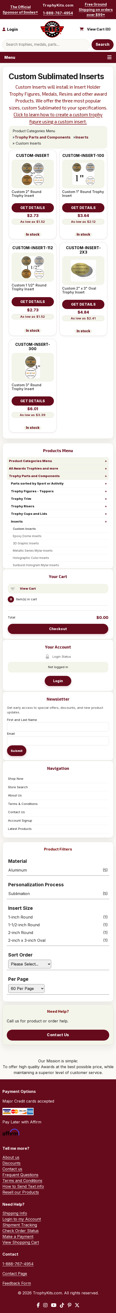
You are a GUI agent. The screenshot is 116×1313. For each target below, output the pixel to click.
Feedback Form (16, 1283)
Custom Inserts (24, 529)
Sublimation (58, 893)
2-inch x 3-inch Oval (58, 940)
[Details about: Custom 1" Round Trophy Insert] (83, 207)
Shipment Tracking (19, 1224)
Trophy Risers (22, 506)
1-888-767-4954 (58, 13)
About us (10, 1157)
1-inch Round (58, 917)
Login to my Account (21, 1219)
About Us (15, 795)
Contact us (12, 1168)
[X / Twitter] (77, 1305)
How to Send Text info (23, 1186)
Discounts (11, 1163)
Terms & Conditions (23, 804)
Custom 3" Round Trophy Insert (26, 387)
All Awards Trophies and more (33, 468)
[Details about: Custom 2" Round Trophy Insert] (33, 207)
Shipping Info (14, 1213)
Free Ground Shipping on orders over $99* (96, 9)
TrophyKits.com (58, 5)
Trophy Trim (21, 499)
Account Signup (20, 820)
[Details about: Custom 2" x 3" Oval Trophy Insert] (83, 304)
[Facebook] (38, 1305)
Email (11, 733)
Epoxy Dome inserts (27, 536)
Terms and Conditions (22, 1180)
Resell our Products (20, 1192)
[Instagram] (45, 1305)
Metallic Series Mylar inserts (33, 550)
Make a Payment (17, 1236)
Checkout (58, 629)
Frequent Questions (20, 1174)
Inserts (17, 521)
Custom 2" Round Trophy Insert (26, 194)
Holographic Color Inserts (31, 558)
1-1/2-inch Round (58, 925)
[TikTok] (62, 1305)
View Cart (28, 588)
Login (58, 681)
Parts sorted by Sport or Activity (37, 483)
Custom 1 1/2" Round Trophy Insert (29, 287)
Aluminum (58, 870)
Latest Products (20, 829)
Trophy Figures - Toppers (32, 491)
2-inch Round (58, 932)
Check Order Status (20, 1230)
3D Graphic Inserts (26, 543)
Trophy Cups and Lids (29, 514)
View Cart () (99, 29)
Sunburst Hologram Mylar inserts (36, 565)
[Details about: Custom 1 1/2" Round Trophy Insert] (33, 301)
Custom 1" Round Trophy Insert (83, 194)
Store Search (18, 787)
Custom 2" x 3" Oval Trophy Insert (79, 290)
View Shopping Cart (20, 1242)
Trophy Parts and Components (34, 476)
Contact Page (14, 1273)
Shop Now (15, 778)
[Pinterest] (69, 1305)
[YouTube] (54, 1305)
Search (103, 44)
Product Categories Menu (30, 461)
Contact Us (16, 812)
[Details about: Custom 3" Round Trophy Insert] (33, 401)
